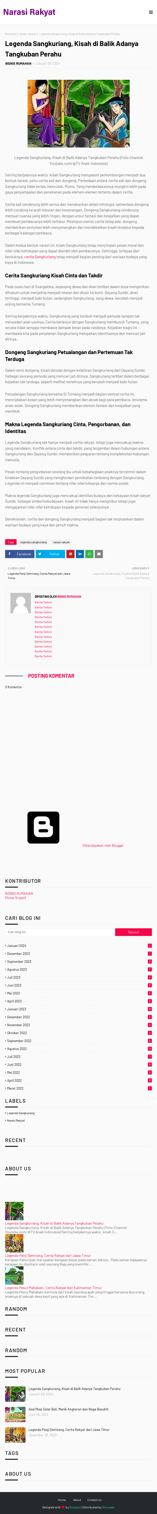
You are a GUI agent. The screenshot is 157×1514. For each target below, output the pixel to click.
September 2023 (79, 961)
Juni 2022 (79, 1065)
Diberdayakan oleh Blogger (64, 845)
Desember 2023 (79, 954)
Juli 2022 (79, 1057)
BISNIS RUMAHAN (18, 63)
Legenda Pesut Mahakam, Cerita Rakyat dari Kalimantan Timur (53, 1287)
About (77, 1499)
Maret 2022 (79, 1088)
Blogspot (75, 1507)
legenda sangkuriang (33, 542)
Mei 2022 (79, 1072)
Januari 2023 (79, 1009)
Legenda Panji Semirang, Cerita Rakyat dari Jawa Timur (48, 1255)
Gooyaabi (108, 1507)
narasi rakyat (27, 34)
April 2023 (79, 1001)
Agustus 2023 (79, 969)
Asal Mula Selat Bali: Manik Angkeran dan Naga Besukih (68, 1409)
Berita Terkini (43, 602)
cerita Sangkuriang (40, 256)
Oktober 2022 (79, 1033)
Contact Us (94, 1499)
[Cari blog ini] (60, 932)
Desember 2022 (79, 1017)
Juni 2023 (79, 985)
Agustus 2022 (79, 1049)
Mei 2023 (79, 993)
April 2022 (79, 1080)
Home (62, 1499)
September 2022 (79, 1041)
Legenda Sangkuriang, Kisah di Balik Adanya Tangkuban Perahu (54, 1223)
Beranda (10, 34)
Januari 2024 (79, 946)
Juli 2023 (79, 977)
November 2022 (79, 1025)
